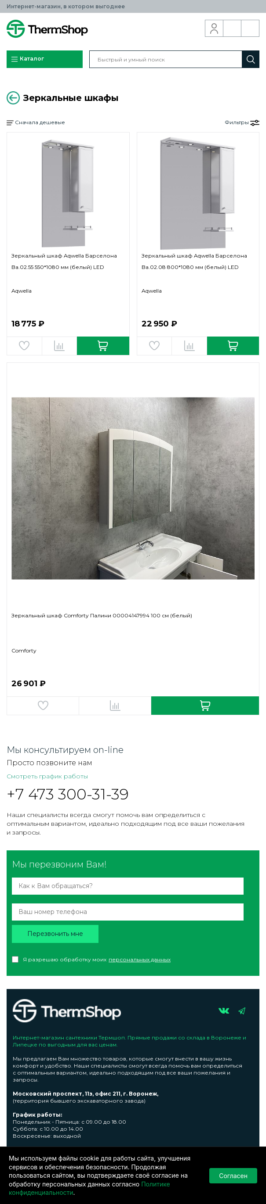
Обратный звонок (232, 28)
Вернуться (13, 97)
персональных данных (140, 959)
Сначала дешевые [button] (36, 122)
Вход (214, 28)
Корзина (250, 28)
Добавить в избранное (24, 346)
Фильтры (242, 122)
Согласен (233, 1175)
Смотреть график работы (47, 776)
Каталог (27, 59)
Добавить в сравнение (59, 346)
